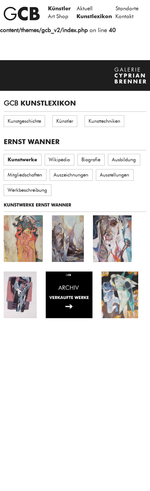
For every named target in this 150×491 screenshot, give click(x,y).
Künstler (59, 8)
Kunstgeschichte (24, 121)
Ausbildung (124, 160)
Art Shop (58, 16)
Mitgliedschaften (25, 175)
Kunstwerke (22, 160)
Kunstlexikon (94, 16)
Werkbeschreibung (27, 190)
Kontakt (124, 16)
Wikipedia (59, 160)
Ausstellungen (114, 175)
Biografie (90, 160)
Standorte (127, 8)
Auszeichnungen (71, 175)
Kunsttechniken (104, 121)
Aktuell (84, 8)
